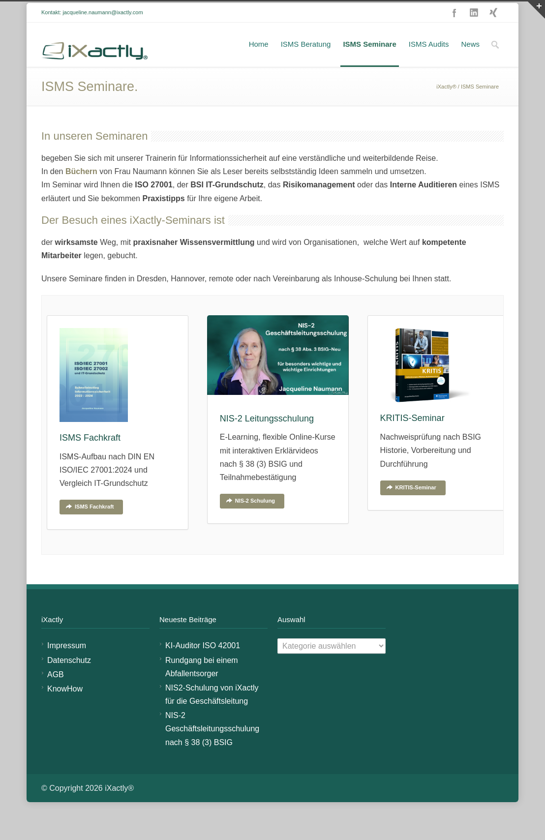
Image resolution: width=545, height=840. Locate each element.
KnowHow (65, 707)
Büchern (82, 189)
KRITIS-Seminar (411, 505)
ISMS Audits (429, 62)
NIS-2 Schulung (250, 518)
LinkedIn (474, 31)
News (470, 62)
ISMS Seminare (369, 62)
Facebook (454, 31)
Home (259, 62)
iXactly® (446, 105)
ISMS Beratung (306, 62)
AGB (55, 693)
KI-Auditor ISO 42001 (202, 664)
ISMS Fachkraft (89, 524)
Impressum (66, 664)
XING (494, 31)
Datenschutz (69, 678)
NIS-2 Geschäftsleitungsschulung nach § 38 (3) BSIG (212, 746)
